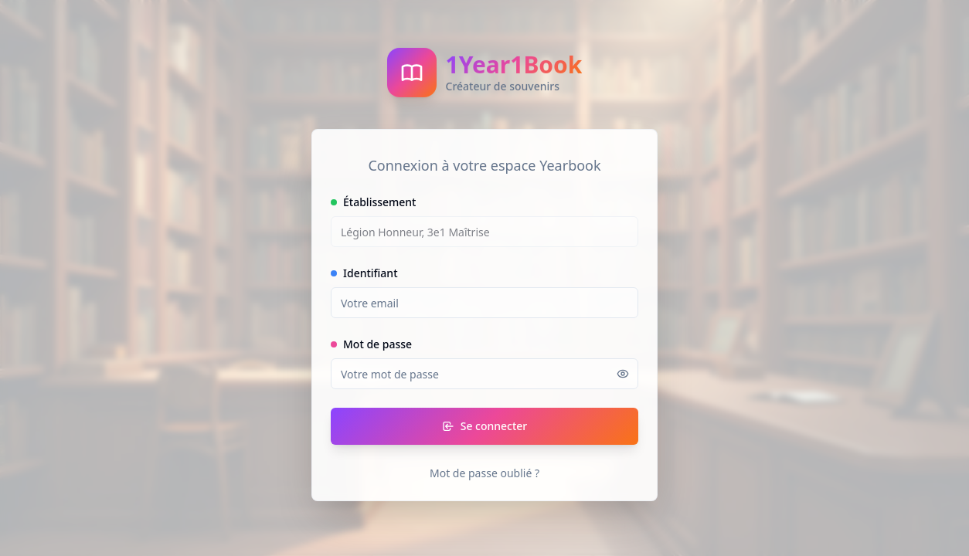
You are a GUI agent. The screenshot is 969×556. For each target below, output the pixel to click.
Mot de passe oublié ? (484, 473)
